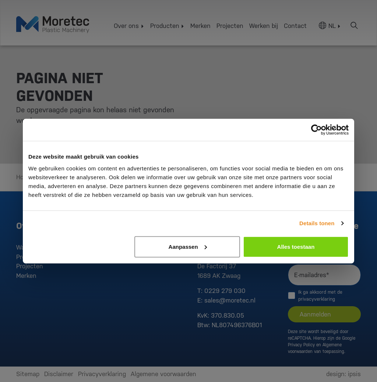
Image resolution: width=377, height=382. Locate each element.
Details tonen (316, 223)
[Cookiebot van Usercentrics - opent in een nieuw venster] (316, 129)
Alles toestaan (296, 246)
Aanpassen (188, 246)
